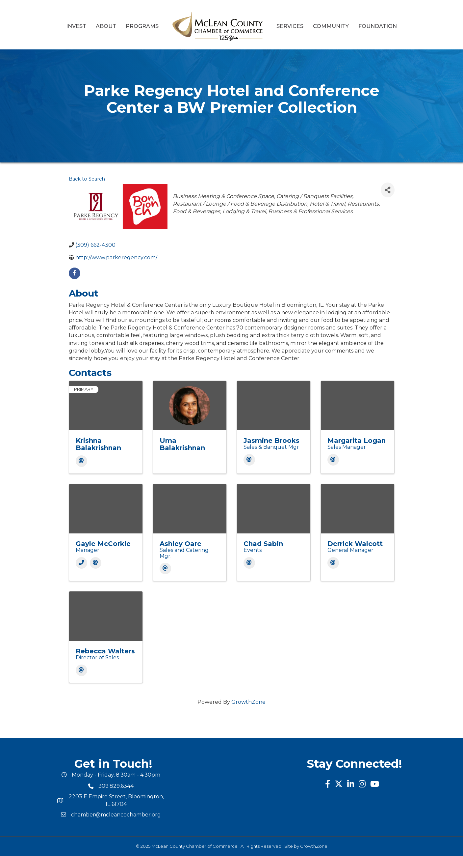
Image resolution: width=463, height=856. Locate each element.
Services (289, 26)
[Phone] (81, 563)
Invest (76, 26)
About (106, 26)
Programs (142, 26)
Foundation (377, 26)
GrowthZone (248, 702)
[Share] (388, 190)
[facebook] (74, 273)
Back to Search (87, 179)
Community (331, 26)
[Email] (81, 461)
